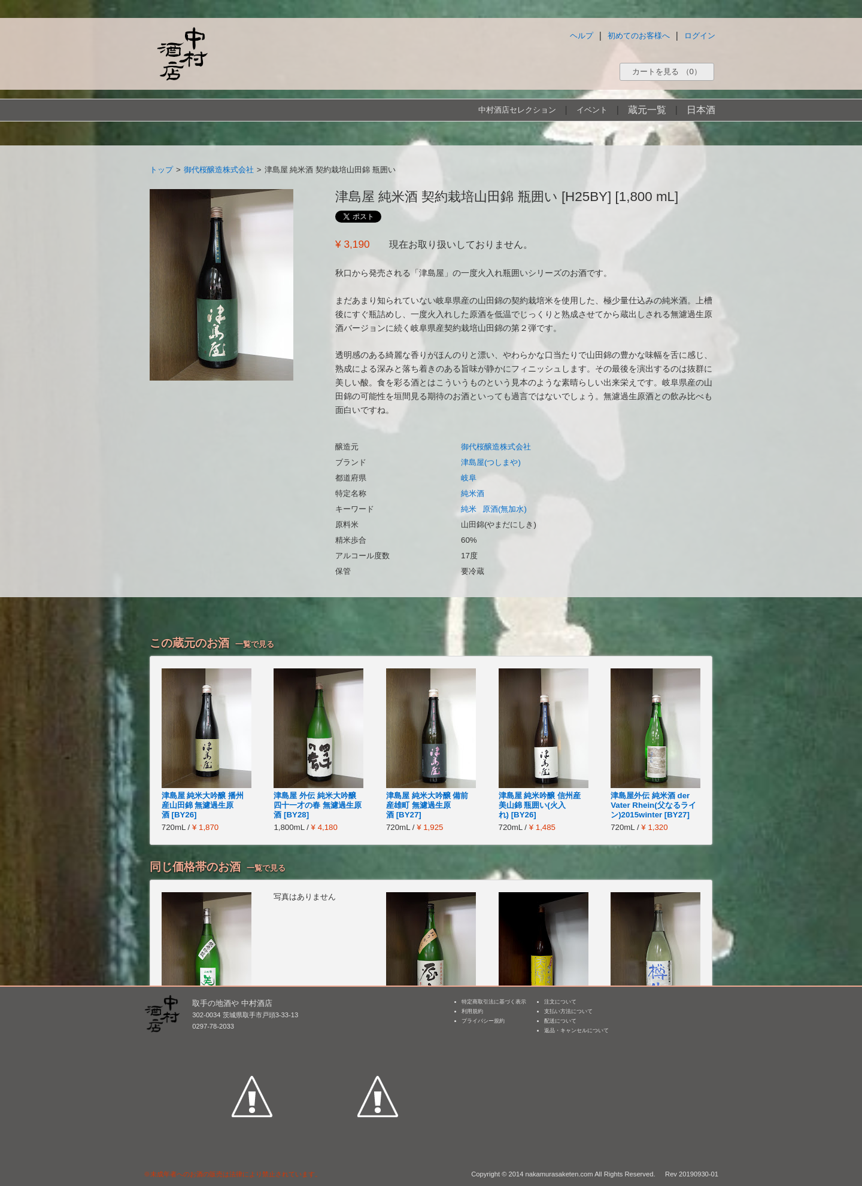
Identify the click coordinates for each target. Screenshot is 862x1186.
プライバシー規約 (483, 1021)
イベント (592, 109)
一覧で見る (254, 644)
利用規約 (472, 1011)
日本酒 (701, 110)
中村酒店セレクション (517, 109)
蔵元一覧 (647, 110)
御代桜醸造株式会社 (219, 169)
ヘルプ (581, 35)
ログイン (699, 35)
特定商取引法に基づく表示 (494, 1002)
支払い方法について (568, 1011)
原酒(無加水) (504, 508)
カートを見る (667, 71)
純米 (468, 508)
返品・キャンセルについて (576, 1030)
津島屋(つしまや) (491, 462)
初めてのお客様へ (639, 35)
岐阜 (468, 477)
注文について (560, 1002)
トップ (161, 169)
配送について (560, 1021)
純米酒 (472, 493)
